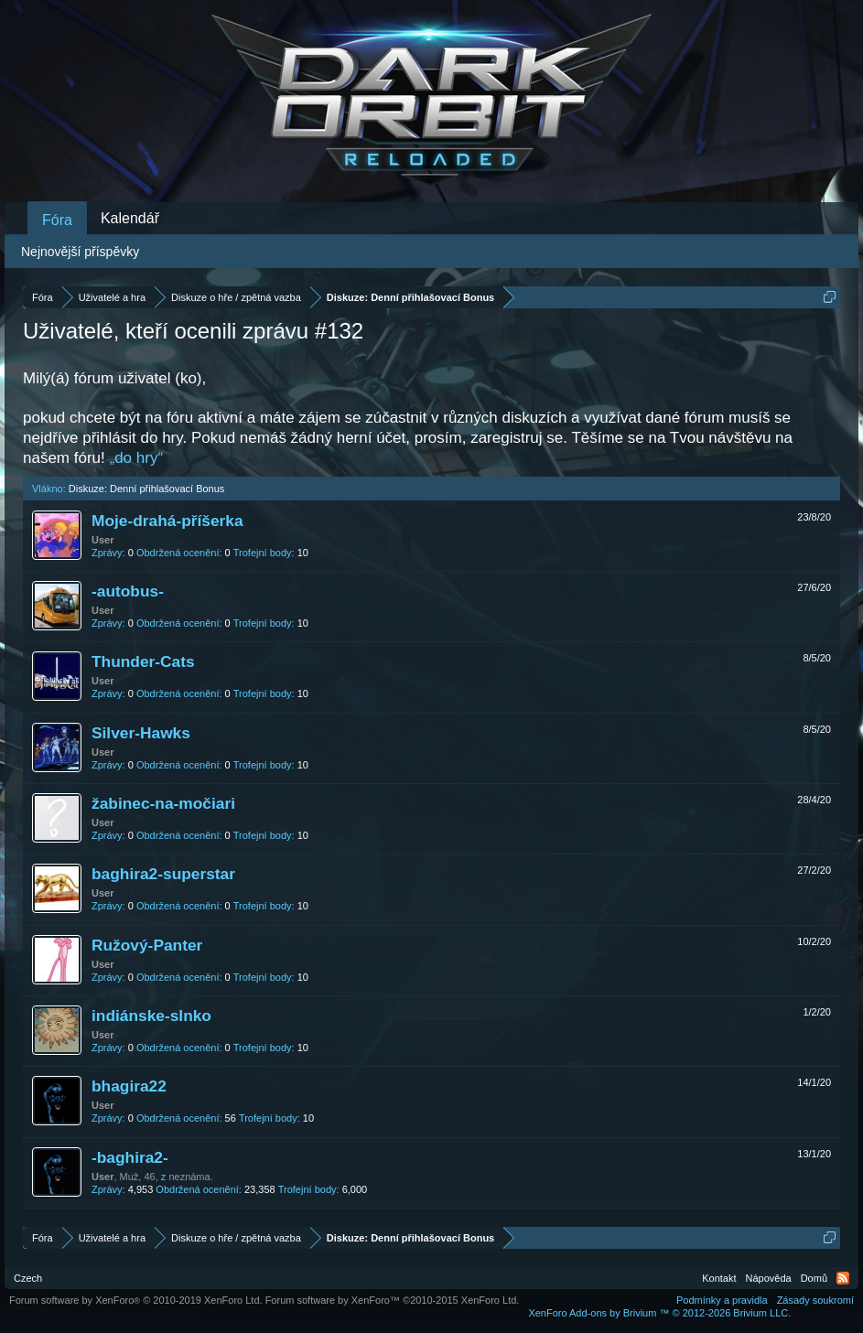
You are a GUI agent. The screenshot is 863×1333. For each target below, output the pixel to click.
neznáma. (190, 1176)
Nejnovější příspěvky (80, 251)
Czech (28, 1278)
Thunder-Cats (143, 661)
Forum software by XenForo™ (392, 1300)
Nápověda (769, 1278)
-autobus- (128, 591)
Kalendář (130, 218)
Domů (814, 1278)
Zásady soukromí (815, 1300)
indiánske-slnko (151, 1015)
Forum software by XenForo (136, 1300)
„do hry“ (137, 458)
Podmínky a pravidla (722, 1300)
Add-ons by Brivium (659, 1312)
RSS (842, 1278)
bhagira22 (129, 1086)
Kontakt (719, 1278)
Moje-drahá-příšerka (167, 520)
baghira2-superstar (163, 874)
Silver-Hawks (141, 733)
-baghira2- (130, 1157)
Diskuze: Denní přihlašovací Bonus (147, 488)
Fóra (57, 220)
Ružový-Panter (147, 945)
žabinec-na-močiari (163, 803)
